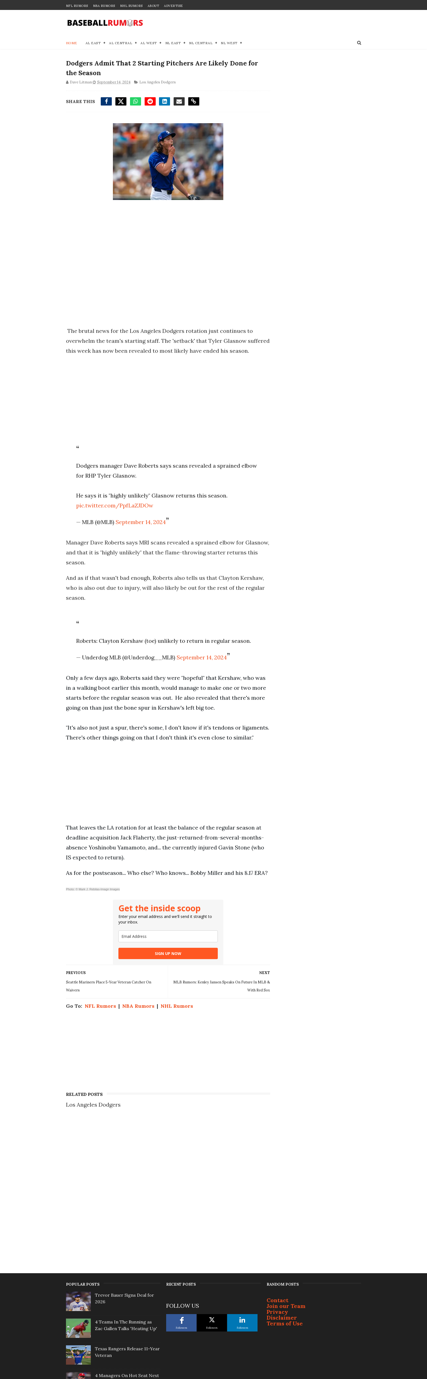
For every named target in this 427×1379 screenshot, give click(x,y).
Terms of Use (285, 1201)
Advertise (173, 6)
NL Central (201, 43)
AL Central (120, 43)
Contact (277, 1178)
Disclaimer (282, 1195)
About (153, 6)
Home (71, 43)
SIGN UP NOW (166, 983)
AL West (148, 43)
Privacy (277, 1189)
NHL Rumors (131, 6)
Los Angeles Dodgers (157, 82)
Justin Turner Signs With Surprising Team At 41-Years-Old (126, 1286)
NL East (173, 43)
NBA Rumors (104, 6)
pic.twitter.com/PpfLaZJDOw (114, 515)
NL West (229, 43)
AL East (93, 43)
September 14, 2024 (140, 532)
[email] (166, 966)
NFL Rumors (77, 6)
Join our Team (286, 1183)
